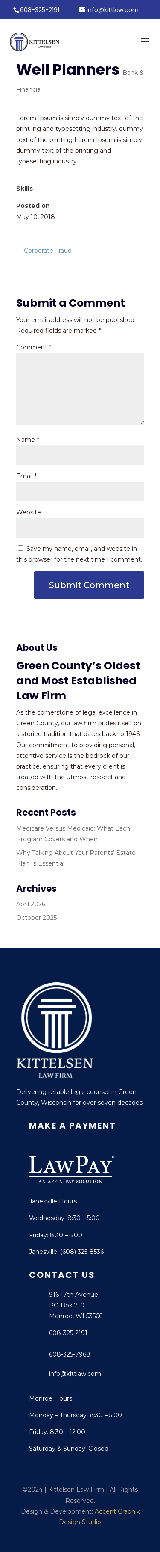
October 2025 (36, 918)
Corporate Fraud (44, 250)
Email (26, 476)
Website (28, 512)
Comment (33, 347)
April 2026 (30, 904)
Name (27, 439)
